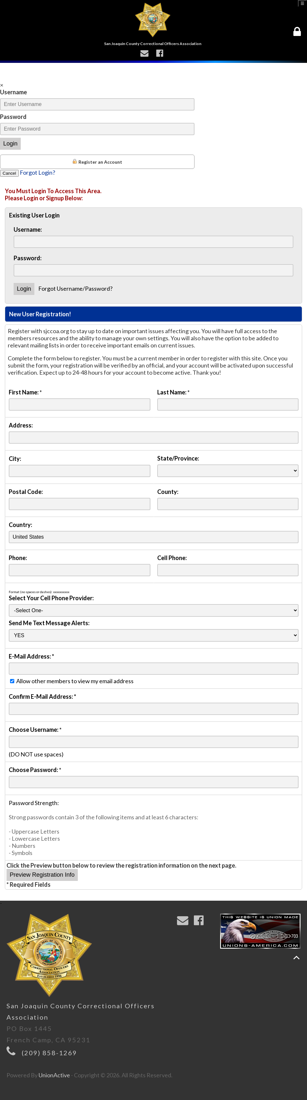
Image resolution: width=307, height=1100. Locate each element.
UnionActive (54, 1075)
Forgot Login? (37, 172)
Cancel (9, 173)
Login (10, 143)
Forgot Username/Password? (75, 288)
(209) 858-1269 (49, 1053)
